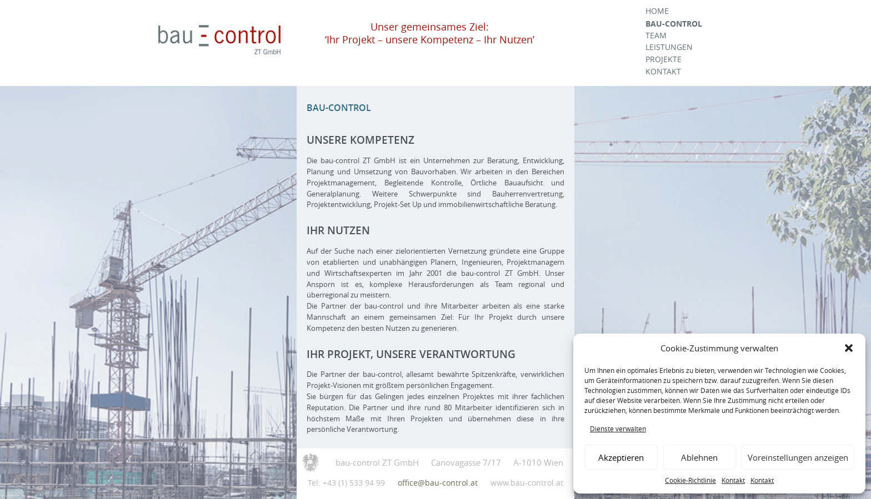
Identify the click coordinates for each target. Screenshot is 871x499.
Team (656, 36)
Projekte (663, 59)
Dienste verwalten (618, 428)
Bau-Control (673, 23)
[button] (848, 348)
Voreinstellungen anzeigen (798, 457)
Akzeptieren (621, 457)
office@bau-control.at (438, 482)
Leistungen (669, 47)
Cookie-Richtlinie (690, 480)
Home (657, 11)
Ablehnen (699, 457)
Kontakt (733, 480)
